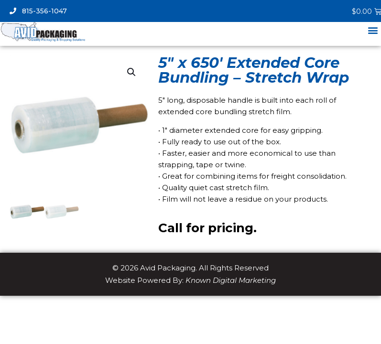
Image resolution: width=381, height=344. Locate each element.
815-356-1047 (38, 11)
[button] (373, 30)
